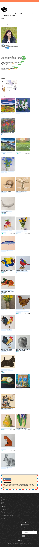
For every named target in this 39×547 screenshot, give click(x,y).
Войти (37, 17)
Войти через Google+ (7, 480)
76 (17, 429)
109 (2, 233)
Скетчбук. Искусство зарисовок (7, 516)
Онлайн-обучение (5, 14)
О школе (2, 497)
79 (2, 372)
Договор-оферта (11, 543)
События (2, 508)
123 (2, 193)
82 (2, 410)
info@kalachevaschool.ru (26, 525)
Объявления (3, 509)
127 (17, 272)
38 (17, 153)
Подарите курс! (4, 519)
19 (2, 114)
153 (2, 272)
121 (2, 450)
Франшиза (3, 503)
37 (2, 429)
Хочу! (23, 535)
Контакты (12, 15)
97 (2, 293)
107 (17, 193)
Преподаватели (5, 15)
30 (2, 352)
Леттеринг (3, 518)
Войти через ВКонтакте (7, 479)
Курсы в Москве (15, 13)
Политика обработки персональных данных (23, 543)
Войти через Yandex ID (7, 482)
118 (2, 213)
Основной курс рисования (6, 513)
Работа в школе (4, 500)
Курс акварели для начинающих (7, 515)
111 (17, 313)
